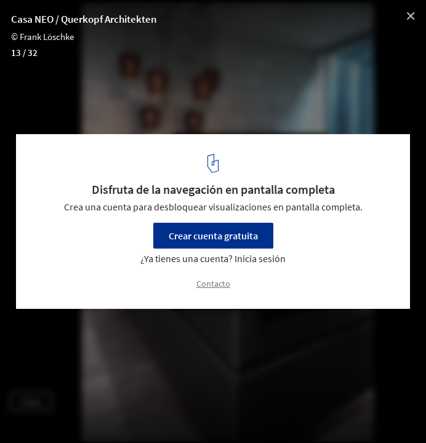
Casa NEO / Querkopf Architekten (84, 19)
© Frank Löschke (42, 36)
